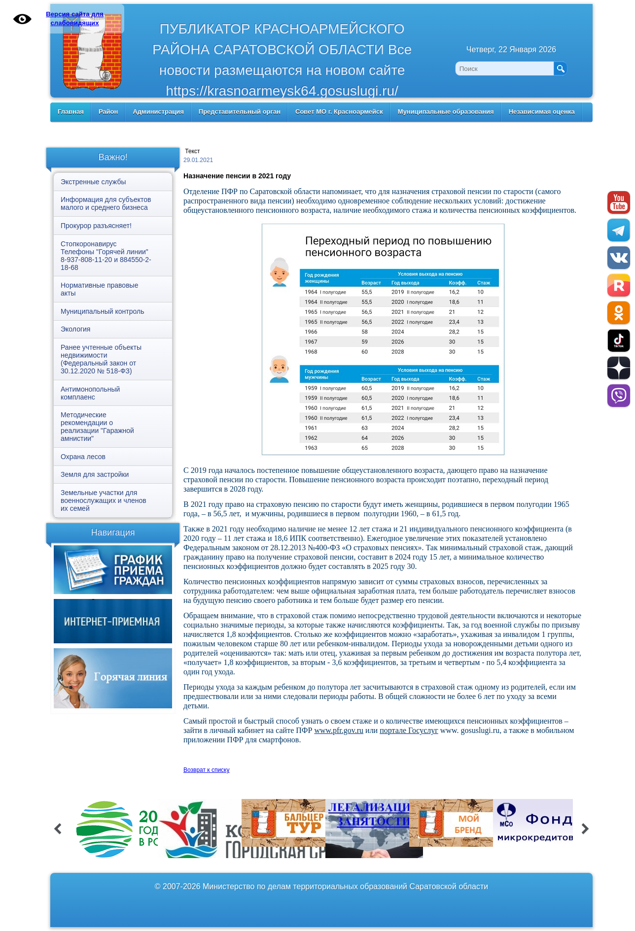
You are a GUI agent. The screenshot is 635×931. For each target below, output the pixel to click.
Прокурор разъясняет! (96, 226)
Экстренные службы (93, 182)
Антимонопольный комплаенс (90, 393)
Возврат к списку (206, 769)
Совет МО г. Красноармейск (339, 111)
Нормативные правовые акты (99, 289)
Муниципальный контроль (102, 311)
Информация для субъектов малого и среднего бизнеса (106, 203)
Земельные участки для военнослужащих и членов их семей (103, 500)
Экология (75, 329)
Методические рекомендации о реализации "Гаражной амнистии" (97, 426)
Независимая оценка (542, 111)
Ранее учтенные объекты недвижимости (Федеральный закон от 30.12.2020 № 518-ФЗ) (101, 359)
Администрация (158, 111)
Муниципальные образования (446, 111)
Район (108, 111)
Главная (71, 111)
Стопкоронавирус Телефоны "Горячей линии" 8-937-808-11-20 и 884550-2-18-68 (106, 255)
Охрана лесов (83, 457)
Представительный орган (240, 111)
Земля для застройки (95, 474)
